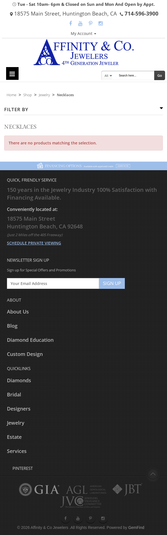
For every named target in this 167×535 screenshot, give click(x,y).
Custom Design (25, 354)
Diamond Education (30, 340)
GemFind (136, 527)
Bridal (14, 394)
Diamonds (19, 380)
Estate (14, 437)
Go (159, 75)
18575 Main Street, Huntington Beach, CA (63, 13)
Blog (12, 325)
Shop (27, 94)
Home (11, 94)
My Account (83, 33)
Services (17, 451)
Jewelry (44, 94)
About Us (18, 311)
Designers (19, 408)
